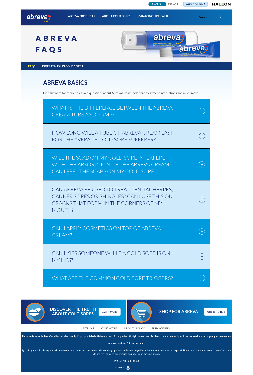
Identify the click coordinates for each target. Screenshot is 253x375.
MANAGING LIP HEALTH (153, 16)
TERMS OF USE (160, 328)
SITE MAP (88, 328)
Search (220, 17)
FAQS (71, 27)
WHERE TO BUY (194, 4)
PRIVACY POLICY (134, 328)
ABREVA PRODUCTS (81, 16)
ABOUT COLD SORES (116, 16)
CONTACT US (109, 328)
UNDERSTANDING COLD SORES (62, 66)
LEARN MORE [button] (109, 312)
